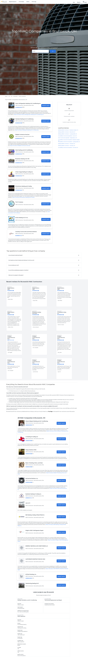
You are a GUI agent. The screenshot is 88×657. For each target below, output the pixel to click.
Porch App (34, 1)
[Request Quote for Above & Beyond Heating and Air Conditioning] (61, 423)
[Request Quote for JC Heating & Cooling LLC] (61, 438)
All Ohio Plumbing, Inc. (30, 574)
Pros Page (50, 411)
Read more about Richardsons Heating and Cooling (23, 197)
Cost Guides (21, 1)
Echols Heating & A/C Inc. (21, 217)
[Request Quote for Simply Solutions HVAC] (61, 451)
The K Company (19, 202)
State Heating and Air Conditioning (24, 150)
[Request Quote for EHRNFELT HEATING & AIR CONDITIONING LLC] (61, 547)
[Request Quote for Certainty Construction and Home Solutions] (46, 233)
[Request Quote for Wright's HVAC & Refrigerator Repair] (61, 532)
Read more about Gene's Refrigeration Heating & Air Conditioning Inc (29, 114)
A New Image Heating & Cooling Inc (24, 172)
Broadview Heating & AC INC (22, 158)
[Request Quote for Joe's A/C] (61, 504)
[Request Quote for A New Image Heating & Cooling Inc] (46, 174)
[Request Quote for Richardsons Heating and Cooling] (46, 188)
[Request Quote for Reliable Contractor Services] (46, 136)
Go (52, 51)
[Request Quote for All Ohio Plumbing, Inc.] (61, 576)
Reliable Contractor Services (22, 134)
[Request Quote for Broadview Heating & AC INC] (46, 160)
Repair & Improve (12, 1)
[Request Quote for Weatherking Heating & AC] (61, 585)
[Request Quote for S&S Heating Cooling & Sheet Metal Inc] (61, 516)
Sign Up (78, 2)
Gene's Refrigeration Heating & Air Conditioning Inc (28, 103)
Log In (85, 2)
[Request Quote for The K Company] (46, 203)
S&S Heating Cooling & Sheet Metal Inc (34, 515)
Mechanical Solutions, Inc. (31, 478)
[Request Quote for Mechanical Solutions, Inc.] (61, 480)
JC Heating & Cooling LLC (31, 436)
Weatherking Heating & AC (32, 583)
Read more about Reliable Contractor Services (20, 145)
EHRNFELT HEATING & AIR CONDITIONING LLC (36, 546)
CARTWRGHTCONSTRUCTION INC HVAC (35, 559)
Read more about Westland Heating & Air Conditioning (26, 130)
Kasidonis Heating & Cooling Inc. (33, 494)
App (74, 2)
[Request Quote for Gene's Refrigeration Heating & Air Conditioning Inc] (46, 105)
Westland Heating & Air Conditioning (24, 119)
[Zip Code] (40, 51)
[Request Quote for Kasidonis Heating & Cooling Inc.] (61, 496)
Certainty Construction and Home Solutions (26, 231)
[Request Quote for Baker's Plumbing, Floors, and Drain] (61, 465)
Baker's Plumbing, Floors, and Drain (34, 463)
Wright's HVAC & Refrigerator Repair (34, 530)
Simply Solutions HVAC (30, 449)
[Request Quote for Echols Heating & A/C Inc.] (46, 219)
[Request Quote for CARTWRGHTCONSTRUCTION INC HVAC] (61, 560)
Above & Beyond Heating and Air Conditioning (36, 421)
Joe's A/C (27, 503)
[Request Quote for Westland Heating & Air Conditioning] (46, 121)
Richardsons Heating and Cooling (23, 186)
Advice (27, 1)
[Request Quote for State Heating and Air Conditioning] (46, 152)
